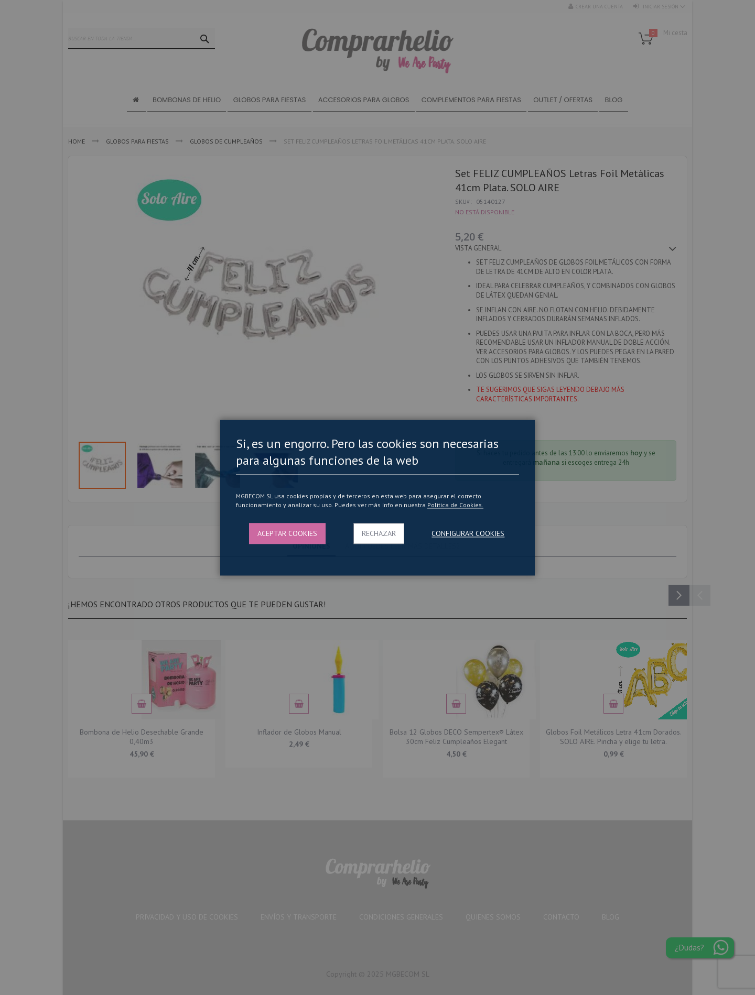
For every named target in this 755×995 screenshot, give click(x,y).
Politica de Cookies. (455, 505)
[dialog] (377, 497)
